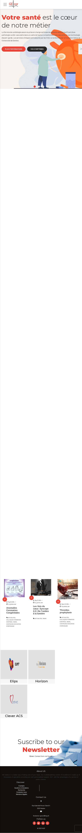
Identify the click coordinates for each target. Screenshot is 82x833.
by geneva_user (12, 604)
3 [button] (43, 87)
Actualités (11, 617)
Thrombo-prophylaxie (66, 611)
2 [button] (39, 87)
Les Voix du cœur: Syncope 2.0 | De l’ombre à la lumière (41, 610)
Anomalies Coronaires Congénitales (13, 610)
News (15, 622)
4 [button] (47, 87)
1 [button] (35, 87)
